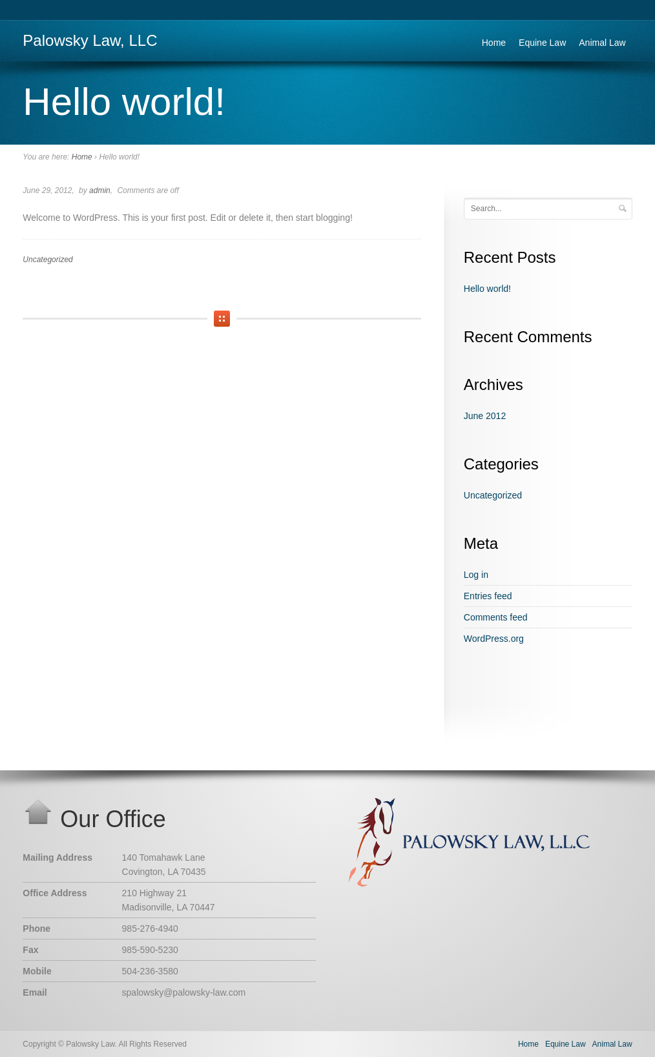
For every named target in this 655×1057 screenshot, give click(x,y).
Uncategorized (47, 259)
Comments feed (496, 617)
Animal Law (602, 42)
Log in (476, 575)
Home (494, 42)
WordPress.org (494, 638)
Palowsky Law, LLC (90, 40)
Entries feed (488, 596)
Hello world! (487, 288)
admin (99, 190)
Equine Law (542, 42)
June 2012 (485, 416)
